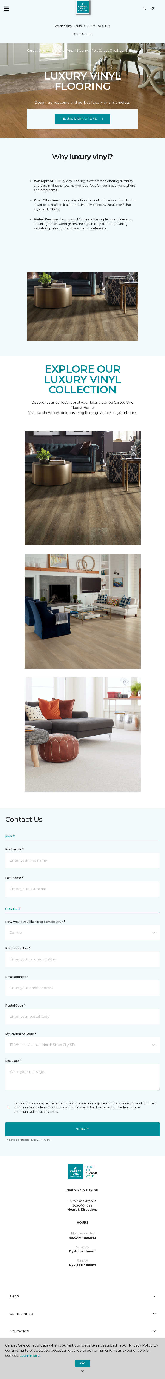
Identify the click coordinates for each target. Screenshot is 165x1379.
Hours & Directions (83, 119)
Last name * (14, 877)
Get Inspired (82, 1314)
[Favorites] (152, 8)
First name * (14, 849)
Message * (13, 1060)
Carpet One (36, 50)
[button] (144, 8)
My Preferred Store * (20, 1034)
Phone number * (17, 948)
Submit (82, 1129)
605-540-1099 (83, 34)
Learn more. (29, 1356)
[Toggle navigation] (6, 8)
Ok (82, 1363)
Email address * (16, 976)
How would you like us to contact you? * (35, 921)
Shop (82, 1296)
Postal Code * (15, 1005)
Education (82, 1331)
